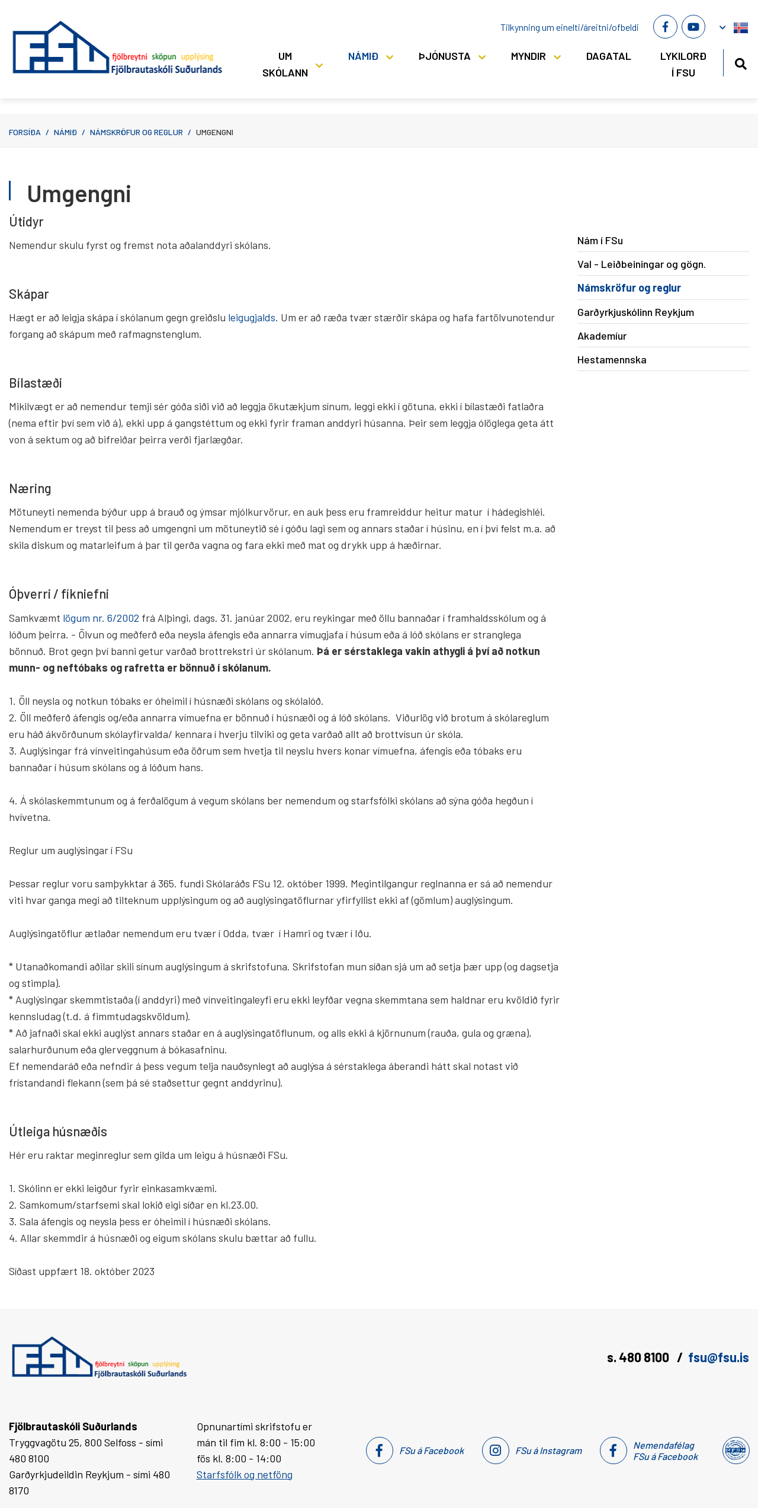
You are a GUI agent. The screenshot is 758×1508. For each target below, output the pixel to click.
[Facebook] (665, 27)
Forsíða (25, 132)
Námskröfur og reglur (136, 132)
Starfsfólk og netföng (245, 1474)
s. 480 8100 (639, 1357)
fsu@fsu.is (718, 1357)
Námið (65, 132)
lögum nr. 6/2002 (101, 617)
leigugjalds (251, 317)
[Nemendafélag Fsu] (735, 1450)
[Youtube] (693, 27)
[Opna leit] (740, 62)
